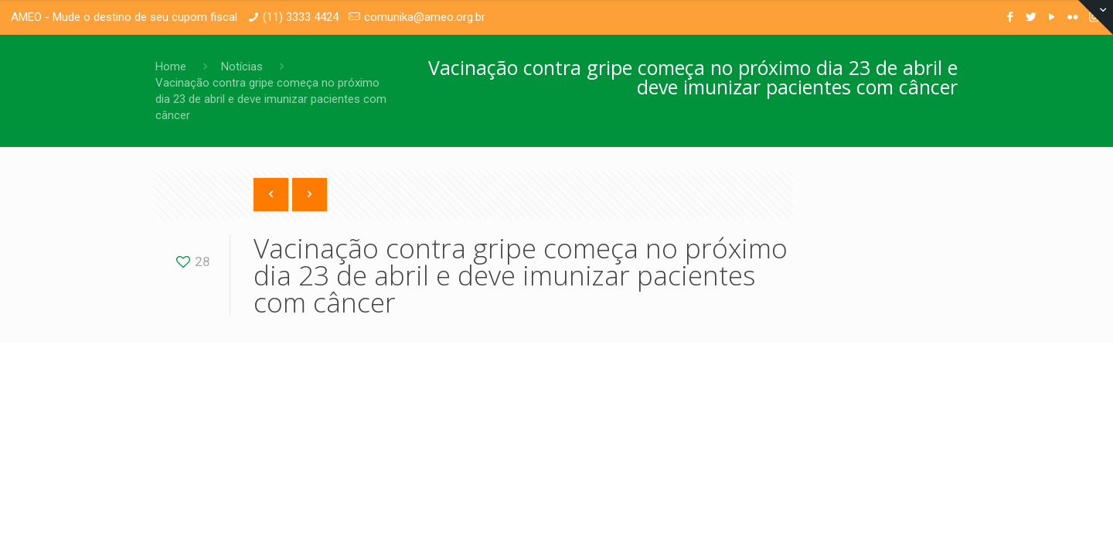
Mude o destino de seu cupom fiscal (145, 17)
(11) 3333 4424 (301, 17)
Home (170, 66)
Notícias (242, 66)
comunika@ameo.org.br (424, 17)
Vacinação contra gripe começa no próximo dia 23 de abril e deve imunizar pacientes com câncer (270, 99)
